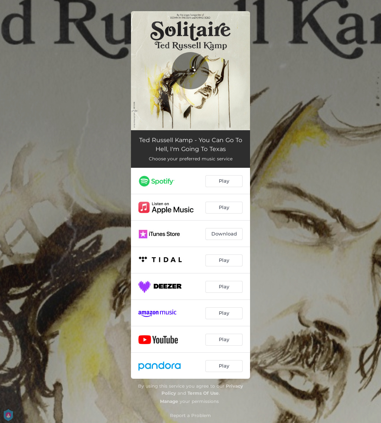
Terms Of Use (203, 393)
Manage (169, 401)
